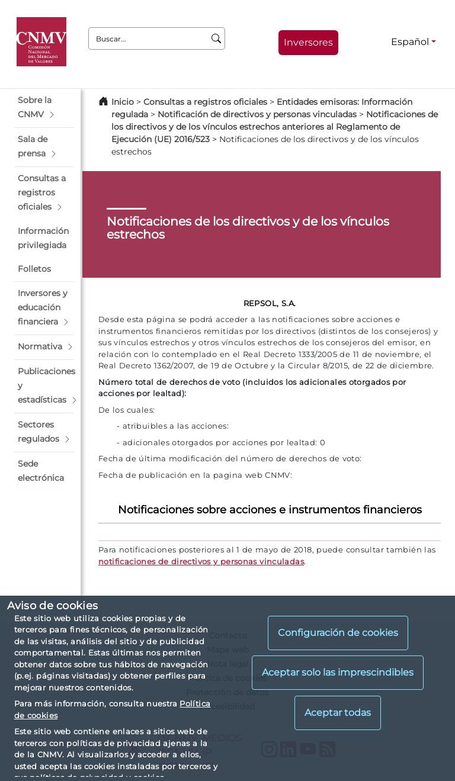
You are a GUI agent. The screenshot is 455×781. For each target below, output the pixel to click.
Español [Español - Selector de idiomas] (410, 41)
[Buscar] (216, 38)
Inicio (122, 102)
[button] (43, 108)
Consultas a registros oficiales (205, 102)
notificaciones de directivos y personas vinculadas (201, 561)
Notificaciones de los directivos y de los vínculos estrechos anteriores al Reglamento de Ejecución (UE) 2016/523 (274, 126)
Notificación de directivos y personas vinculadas (257, 114)
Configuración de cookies (338, 632)
